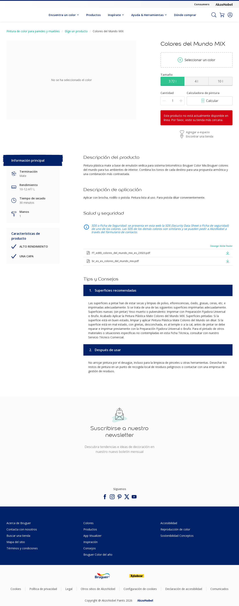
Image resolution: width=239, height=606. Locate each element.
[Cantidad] (172, 100)
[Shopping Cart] (222, 14)
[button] (230, 14)
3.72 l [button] (172, 81)
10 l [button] (220, 81)
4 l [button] (196, 81)
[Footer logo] (102, 575)
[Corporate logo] (224, 4)
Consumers (201, 4)
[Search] (213, 14)
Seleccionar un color (196, 59)
